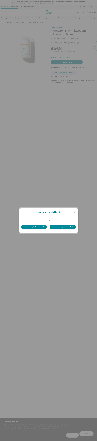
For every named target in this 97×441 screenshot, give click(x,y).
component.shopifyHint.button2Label (63, 227)
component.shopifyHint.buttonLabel (34, 227)
